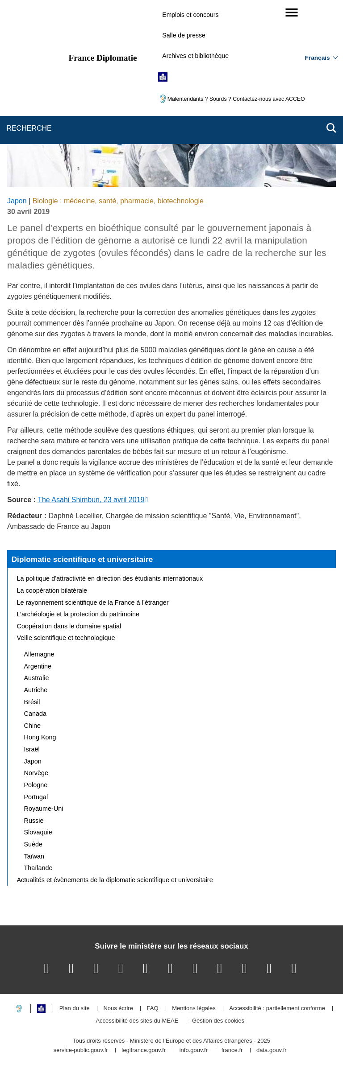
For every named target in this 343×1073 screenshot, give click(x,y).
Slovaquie (38, 832)
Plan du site (74, 1008)
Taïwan (34, 856)
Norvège (36, 772)
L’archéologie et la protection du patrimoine (78, 614)
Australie (36, 677)
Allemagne (39, 654)
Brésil (32, 702)
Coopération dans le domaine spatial (69, 626)
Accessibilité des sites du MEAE (137, 1021)
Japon (17, 201)
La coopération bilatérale (52, 590)
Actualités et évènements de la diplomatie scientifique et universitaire (115, 879)
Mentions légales (194, 1008)
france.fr (232, 1050)
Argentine (38, 666)
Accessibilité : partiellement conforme (277, 1008)
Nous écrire (118, 1008)
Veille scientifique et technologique (66, 637)
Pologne (36, 784)
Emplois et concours (190, 14)
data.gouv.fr (271, 1050)
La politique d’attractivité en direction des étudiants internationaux (110, 578)
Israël (32, 749)
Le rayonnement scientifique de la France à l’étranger (93, 602)
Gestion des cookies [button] (218, 1021)
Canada (35, 713)
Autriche (36, 689)
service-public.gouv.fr (81, 1050)
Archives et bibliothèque (195, 55)
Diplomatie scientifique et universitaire (82, 559)
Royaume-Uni (43, 808)
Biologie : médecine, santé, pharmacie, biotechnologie (118, 201)
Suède (33, 844)
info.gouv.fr (194, 1050)
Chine (32, 725)
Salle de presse (183, 35)
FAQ (152, 1008)
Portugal (36, 797)
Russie (34, 820)
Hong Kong (40, 737)
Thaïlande (38, 867)
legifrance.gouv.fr (143, 1050)
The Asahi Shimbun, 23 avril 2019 (91, 499)
